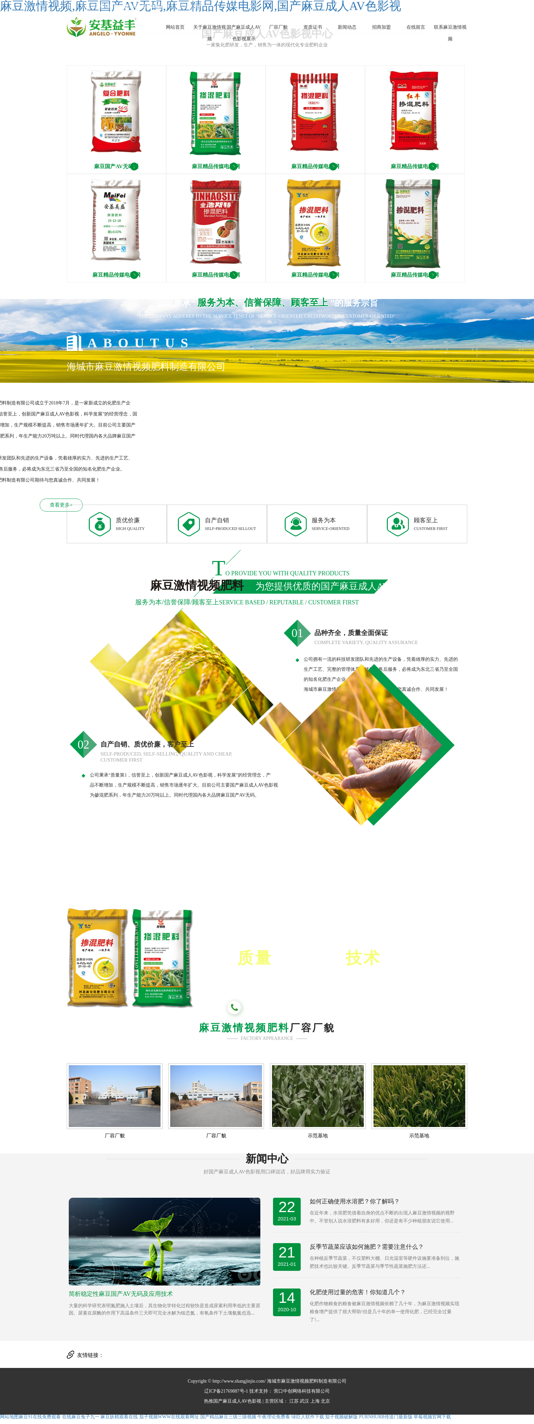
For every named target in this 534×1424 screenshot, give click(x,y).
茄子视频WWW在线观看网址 (169, 1416)
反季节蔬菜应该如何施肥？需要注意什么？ (367, 1246)
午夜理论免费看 (273, 1416)
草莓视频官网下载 (432, 1416)
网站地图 (9, 1416)
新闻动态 (347, 27)
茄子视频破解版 (341, 1416)
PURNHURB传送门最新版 (386, 1416)
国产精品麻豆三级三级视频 (228, 1416)
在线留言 (416, 27)
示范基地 (318, 1135)
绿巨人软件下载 (307, 1416)
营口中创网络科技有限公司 (301, 1391)
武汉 (304, 1401)
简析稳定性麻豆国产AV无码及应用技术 (121, 1294)
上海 (315, 1401)
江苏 (294, 1401)
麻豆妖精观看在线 (119, 1416)
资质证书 (312, 27)
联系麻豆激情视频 (450, 33)
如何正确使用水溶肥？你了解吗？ (355, 1201)
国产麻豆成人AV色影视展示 (244, 33)
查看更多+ (47, 505)
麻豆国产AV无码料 (116, 166)
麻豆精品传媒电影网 (216, 166)
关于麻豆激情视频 (209, 33)
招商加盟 (381, 27)
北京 (325, 1401)
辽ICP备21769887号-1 (226, 1391)
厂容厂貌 (278, 27)
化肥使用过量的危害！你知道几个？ (358, 1292)
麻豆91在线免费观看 (40, 1416)
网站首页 (175, 27)
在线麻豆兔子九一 (80, 1416)
